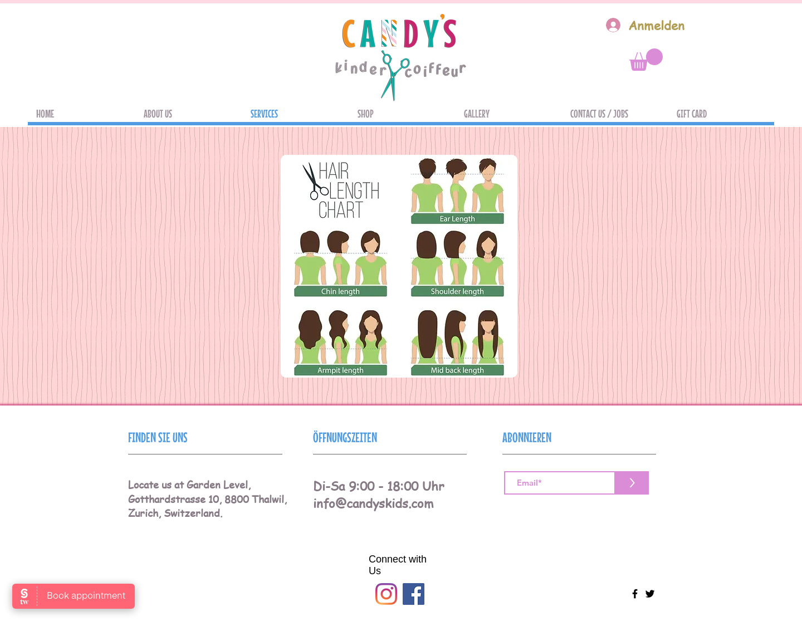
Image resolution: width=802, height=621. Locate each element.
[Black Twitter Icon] (650, 594)
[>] (632, 483)
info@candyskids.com (373, 503)
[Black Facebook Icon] (635, 594)
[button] (646, 59)
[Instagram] (386, 594)
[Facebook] (413, 594)
